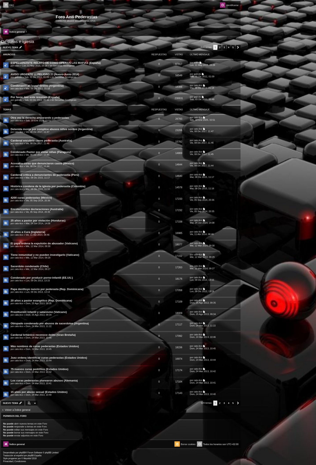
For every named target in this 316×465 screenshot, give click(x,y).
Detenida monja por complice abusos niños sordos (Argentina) (52, 129)
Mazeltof (27, 458)
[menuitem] (8, 5)
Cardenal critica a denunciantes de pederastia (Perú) (45, 174)
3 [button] (224, 47)
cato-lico (19, 88)
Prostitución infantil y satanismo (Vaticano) (39, 312)
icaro (17, 65)
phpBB (22, 452)
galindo (18, 77)
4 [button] (228, 47)
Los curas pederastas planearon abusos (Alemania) (44, 380)
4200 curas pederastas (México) (31, 197)
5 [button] (233, 47)
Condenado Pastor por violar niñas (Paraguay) (41, 152)
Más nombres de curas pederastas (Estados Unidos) (45, 346)
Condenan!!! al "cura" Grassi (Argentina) (37, 85)
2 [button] (219, 47)
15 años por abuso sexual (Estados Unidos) (39, 392)
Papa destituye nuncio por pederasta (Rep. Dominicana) (47, 289)
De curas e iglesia (17, 41)
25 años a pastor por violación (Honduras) (38, 220)
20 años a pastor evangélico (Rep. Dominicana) (41, 300)
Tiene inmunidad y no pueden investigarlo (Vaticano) (45, 254)
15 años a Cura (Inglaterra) (28, 232)
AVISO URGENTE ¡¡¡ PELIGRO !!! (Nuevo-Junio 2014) (45, 74)
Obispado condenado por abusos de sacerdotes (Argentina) (50, 323)
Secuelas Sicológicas (64, 65)
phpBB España (34, 455)
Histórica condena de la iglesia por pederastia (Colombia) (48, 186)
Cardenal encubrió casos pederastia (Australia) (41, 140)
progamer (12, 458)
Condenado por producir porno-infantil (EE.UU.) (42, 277)
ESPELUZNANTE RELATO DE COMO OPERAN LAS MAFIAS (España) (56, 62)
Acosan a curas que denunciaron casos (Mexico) (42, 163)
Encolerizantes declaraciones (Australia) (37, 209)
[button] (238, 47)
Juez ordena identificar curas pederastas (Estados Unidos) (49, 357)
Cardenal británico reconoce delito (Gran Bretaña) (43, 334)
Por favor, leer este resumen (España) (35, 97)
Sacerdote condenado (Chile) (29, 266)
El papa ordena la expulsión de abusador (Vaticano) (44, 243)
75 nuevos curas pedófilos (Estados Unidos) (39, 369)
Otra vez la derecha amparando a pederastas (40, 117)
